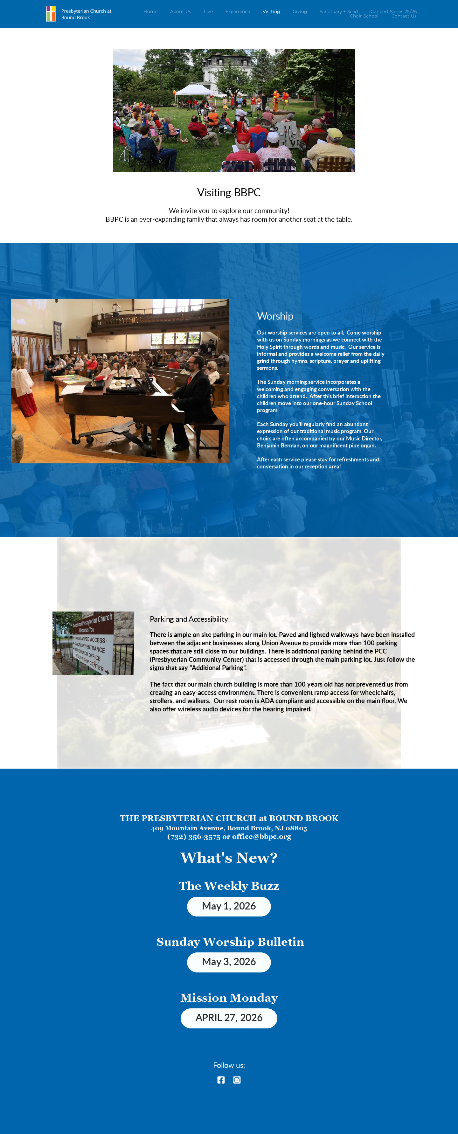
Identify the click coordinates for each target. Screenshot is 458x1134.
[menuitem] (150, 12)
